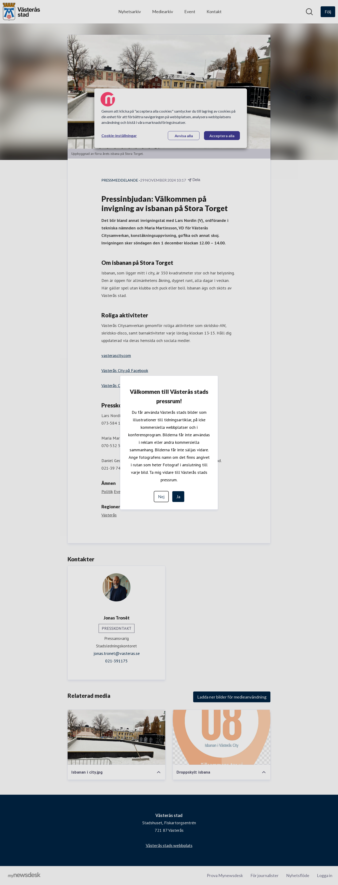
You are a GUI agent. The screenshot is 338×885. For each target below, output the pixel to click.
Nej (161, 496)
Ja (178, 496)
